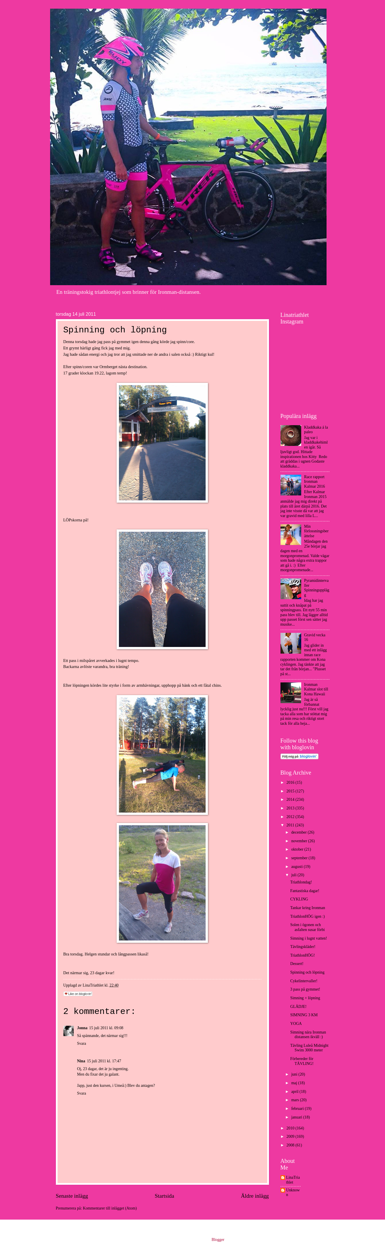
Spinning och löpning (307, 972)
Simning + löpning (305, 998)
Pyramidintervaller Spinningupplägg (316, 587)
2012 (291, 817)
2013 (291, 808)
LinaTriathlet (293, 1179)
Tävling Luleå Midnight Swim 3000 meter (309, 1048)
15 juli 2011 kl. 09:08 (106, 1028)
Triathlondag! (301, 882)
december (299, 832)
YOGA (296, 1023)
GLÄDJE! (298, 1006)
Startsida (164, 1196)
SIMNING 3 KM (304, 1015)
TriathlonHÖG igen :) (307, 916)
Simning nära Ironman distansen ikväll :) (308, 1034)
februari (298, 1108)
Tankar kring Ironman (307, 908)
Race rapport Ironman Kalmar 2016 (314, 482)
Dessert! (297, 964)
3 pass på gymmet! (305, 989)
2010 (291, 1128)
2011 (291, 825)
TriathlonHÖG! (302, 955)
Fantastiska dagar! (304, 891)
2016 (291, 782)
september (299, 858)
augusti (297, 866)
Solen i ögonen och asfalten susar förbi (307, 927)
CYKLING (299, 899)
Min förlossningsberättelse (316, 531)
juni (294, 1074)
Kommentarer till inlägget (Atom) (110, 1208)
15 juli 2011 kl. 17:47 (104, 1061)
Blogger (218, 1239)
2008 (291, 1145)
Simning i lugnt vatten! (308, 938)
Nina (81, 1061)
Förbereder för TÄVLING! (302, 1061)
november (299, 841)
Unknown (293, 1192)
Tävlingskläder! (302, 947)
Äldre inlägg (255, 1196)
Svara (81, 1043)
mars (295, 1100)
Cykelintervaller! (303, 981)
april (295, 1091)
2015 (291, 791)
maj (294, 1083)
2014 (291, 799)
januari (297, 1117)
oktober (297, 849)
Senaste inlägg (72, 1196)
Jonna (82, 1028)
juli (294, 875)
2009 (291, 1136)
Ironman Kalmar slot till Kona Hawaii (316, 689)
